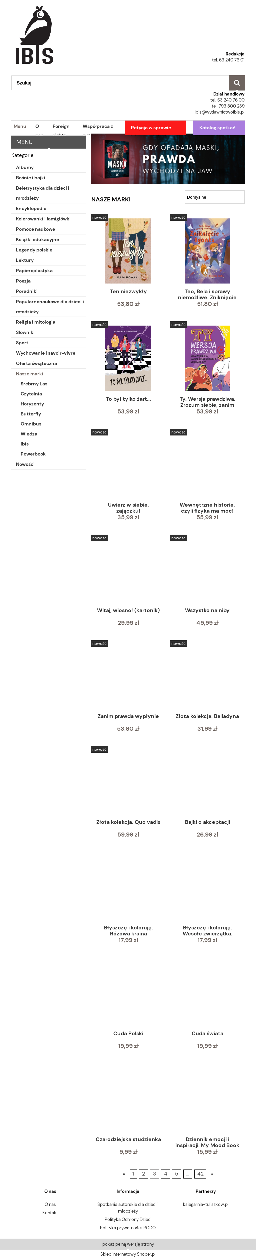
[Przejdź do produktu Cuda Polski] (128, 993)
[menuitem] (18, 127)
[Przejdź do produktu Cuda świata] (207, 993)
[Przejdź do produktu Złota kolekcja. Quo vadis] (128, 782)
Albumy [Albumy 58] (25, 167)
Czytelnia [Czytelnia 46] (31, 394)
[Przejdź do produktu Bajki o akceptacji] (207, 782)
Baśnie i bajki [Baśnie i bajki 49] (30, 178)
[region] (168, 159)
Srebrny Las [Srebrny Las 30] (34, 384)
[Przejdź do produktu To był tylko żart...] (128, 358)
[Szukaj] (237, 83)
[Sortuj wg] (215, 197)
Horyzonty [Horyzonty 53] (32, 404)
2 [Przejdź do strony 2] (143, 1174)
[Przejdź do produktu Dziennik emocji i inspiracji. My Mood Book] (207, 1099)
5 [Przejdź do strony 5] (176, 1174)
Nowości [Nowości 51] (25, 464)
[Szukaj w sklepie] (120, 82)
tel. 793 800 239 (228, 106)
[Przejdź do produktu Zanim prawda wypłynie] (128, 676)
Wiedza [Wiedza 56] (29, 434)
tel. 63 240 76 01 (228, 60)
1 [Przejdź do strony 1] (133, 1174)
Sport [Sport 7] (22, 343)
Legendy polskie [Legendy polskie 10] (34, 250)
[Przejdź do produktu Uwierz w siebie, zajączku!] (128, 465)
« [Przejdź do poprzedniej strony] (124, 1174)
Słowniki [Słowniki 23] (25, 332)
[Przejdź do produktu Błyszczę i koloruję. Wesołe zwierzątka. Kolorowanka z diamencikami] (207, 888)
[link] (168, 159)
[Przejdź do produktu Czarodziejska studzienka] (128, 1099)
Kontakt (50, 1213)
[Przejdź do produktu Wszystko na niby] (207, 570)
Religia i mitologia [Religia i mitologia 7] (35, 322)
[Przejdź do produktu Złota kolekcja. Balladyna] (207, 676)
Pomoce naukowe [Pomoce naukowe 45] (35, 229)
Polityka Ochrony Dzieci (128, 1219)
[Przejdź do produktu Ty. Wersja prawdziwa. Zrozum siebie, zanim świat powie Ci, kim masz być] (207, 358)
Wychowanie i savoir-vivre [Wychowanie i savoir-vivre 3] (45, 353)
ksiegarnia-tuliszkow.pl (206, 1204)
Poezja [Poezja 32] (23, 281)
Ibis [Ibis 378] (25, 444)
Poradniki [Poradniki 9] (27, 291)
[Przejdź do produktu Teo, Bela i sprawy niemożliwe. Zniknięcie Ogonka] (207, 251)
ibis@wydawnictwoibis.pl (220, 112)
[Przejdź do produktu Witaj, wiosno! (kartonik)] (128, 570)
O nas (50, 1204)
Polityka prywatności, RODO (128, 1228)
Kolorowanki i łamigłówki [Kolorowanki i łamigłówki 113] (43, 219)
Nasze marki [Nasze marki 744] (29, 374)
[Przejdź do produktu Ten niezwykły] (128, 251)
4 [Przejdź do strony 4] (165, 1174)
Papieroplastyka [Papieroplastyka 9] (34, 270)
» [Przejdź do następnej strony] (212, 1174)
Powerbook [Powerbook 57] (33, 454)
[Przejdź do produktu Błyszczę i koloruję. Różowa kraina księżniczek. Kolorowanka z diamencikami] (128, 888)
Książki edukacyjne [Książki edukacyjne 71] (37, 239)
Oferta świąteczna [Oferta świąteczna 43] (36, 363)
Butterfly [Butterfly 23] (31, 414)
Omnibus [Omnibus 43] (31, 424)
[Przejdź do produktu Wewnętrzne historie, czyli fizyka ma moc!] (207, 465)
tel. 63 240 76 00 (227, 100)
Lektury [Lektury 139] (25, 260)
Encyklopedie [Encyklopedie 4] (31, 208)
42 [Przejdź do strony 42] (200, 1174)
